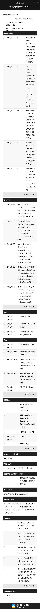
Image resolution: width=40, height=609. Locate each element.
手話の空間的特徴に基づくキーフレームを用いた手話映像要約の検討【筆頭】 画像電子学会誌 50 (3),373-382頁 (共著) (30, 50)
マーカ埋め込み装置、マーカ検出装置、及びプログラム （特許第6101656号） (27, 561)
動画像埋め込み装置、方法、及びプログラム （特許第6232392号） (26, 526)
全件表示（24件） (30, 194)
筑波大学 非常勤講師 (26, 387)
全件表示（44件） (30, 586)
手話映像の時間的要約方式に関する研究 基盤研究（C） (27, 481)
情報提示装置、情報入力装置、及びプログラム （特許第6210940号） (27, 550)
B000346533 (8, 458)
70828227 (7, 595)
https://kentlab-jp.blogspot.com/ (16, 494)
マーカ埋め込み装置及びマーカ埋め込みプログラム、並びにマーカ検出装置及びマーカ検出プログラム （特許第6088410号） (27, 575)
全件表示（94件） (30, 307)
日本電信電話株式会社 (27, 344)
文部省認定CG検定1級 (25, 468)
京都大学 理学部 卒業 (27, 316)
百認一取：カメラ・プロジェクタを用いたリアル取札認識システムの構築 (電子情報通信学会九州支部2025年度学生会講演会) (27, 210)
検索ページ (7, 14)
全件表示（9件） (30, 394)
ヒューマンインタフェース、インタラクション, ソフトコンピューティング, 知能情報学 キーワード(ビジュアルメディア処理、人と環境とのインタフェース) (19, 508)
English (36, 2)
